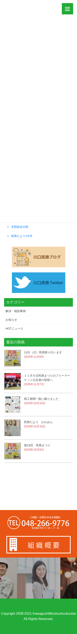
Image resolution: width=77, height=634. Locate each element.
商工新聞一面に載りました (41, 398)
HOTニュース (14, 328)
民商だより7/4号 (21, 236)
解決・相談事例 (16, 311)
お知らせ (11, 319)
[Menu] (67, 8)
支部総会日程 (19, 226)
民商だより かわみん (38, 422)
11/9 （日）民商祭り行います (43, 352)
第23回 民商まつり (37, 445)
